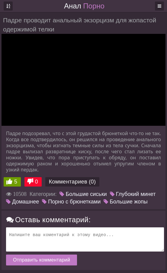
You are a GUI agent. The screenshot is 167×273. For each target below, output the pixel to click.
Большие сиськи (83, 194)
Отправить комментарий (41, 259)
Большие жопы (126, 202)
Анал (84, 6)
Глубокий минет (133, 194)
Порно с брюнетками (71, 202)
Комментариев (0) (72, 182)
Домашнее (22, 202)
